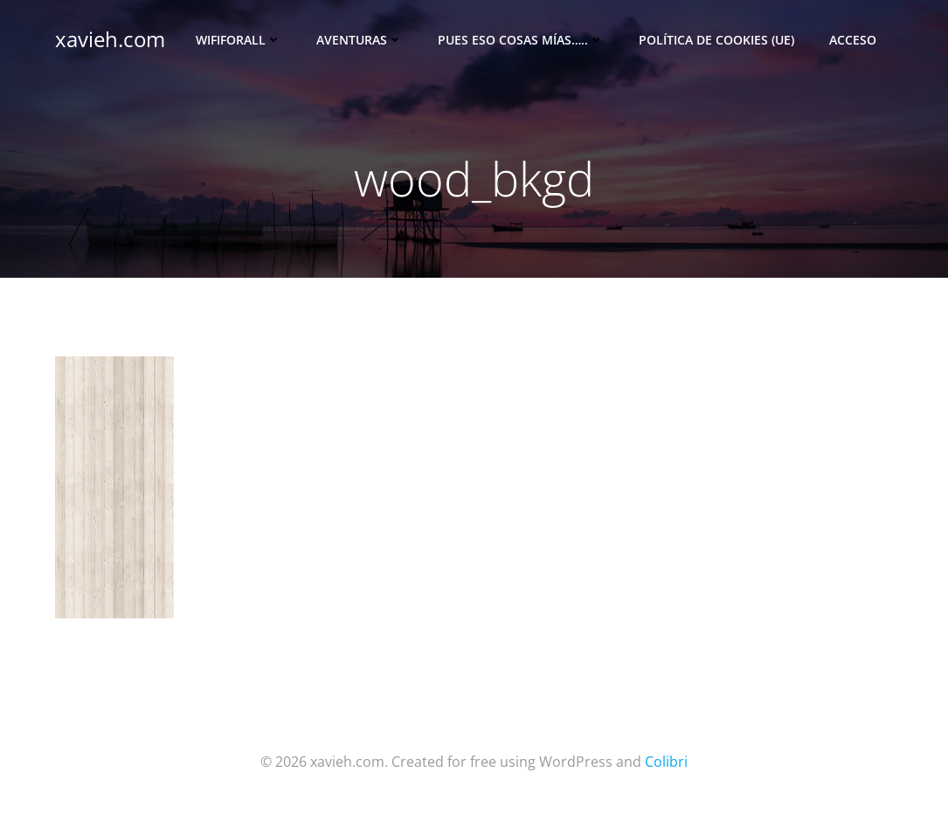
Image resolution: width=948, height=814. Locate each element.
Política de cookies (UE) (716, 39)
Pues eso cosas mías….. (521, 39)
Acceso (852, 39)
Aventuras (359, 39)
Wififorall (238, 39)
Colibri (666, 761)
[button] (114, 487)
